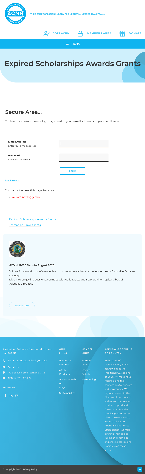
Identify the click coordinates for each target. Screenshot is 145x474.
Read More (16, 304)
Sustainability (67, 393)
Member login (90, 379)
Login (72, 170)
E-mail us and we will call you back (27, 360)
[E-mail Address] (84, 144)
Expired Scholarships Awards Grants (32, 219)
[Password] (84, 158)
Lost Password (12, 180)
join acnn (61, 33)
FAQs (62, 387)
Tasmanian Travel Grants (25, 225)
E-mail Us (13, 367)
